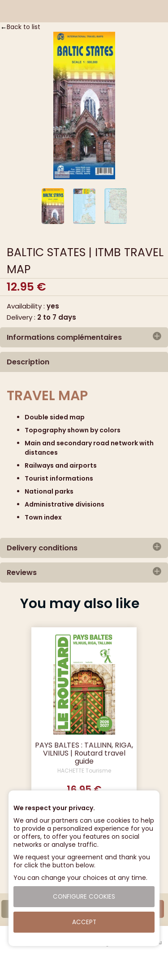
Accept (84, 922)
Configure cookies (84, 896)
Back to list (23, 26)
